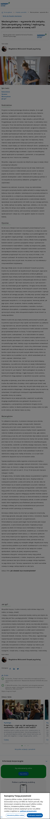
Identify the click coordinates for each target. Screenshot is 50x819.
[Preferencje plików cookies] (1, 817)
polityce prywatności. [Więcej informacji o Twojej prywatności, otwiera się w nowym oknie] (28, 811)
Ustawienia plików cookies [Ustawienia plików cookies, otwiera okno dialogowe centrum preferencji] (15, 815)
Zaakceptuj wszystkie (35, 815)
